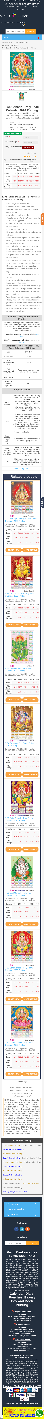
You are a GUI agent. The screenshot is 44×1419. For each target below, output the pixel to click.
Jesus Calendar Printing (11, 1183)
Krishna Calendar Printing (31, 1158)
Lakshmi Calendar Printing (12, 1166)
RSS (27, 1229)
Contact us (42, 219)
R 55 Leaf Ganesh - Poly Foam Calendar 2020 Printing (19, 669)
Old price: (27, 153)
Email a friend (35, 127)
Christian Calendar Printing (12, 1179)
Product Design (11, 142)
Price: (27, 156)
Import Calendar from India (19, 1090)
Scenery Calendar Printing (12, 1188)
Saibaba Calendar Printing (12, 1175)
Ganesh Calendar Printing (12, 1162)
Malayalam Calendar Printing (13, 1149)
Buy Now (22, 342)
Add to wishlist (12, 128)
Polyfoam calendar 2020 (21, 1096)
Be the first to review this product (22, 124)
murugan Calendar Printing (12, 1171)
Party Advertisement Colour (16, 147)
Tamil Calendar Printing (11, 1145)
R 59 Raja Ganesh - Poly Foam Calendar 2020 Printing (19, 819)
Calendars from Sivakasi (19, 1088)
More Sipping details (21, 469)
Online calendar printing (19, 1093)
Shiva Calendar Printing (11, 1158)
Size (7, 137)
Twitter (22, 1229)
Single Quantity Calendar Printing (15, 1192)
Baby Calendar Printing (31, 1183)
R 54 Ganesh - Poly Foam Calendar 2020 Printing (21, 744)
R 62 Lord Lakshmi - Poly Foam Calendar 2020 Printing (19, 1044)
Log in (34, 7)
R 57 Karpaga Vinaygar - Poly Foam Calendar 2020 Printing (21, 520)
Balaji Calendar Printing (32, 1162)
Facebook (16, 1229)
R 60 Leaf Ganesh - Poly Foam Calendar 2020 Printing (19, 894)
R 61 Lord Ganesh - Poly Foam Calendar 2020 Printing (19, 969)
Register (25, 7)
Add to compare (23, 127)
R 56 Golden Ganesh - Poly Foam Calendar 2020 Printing (20, 594)
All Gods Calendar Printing (12, 1154)
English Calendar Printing (31, 1145)
